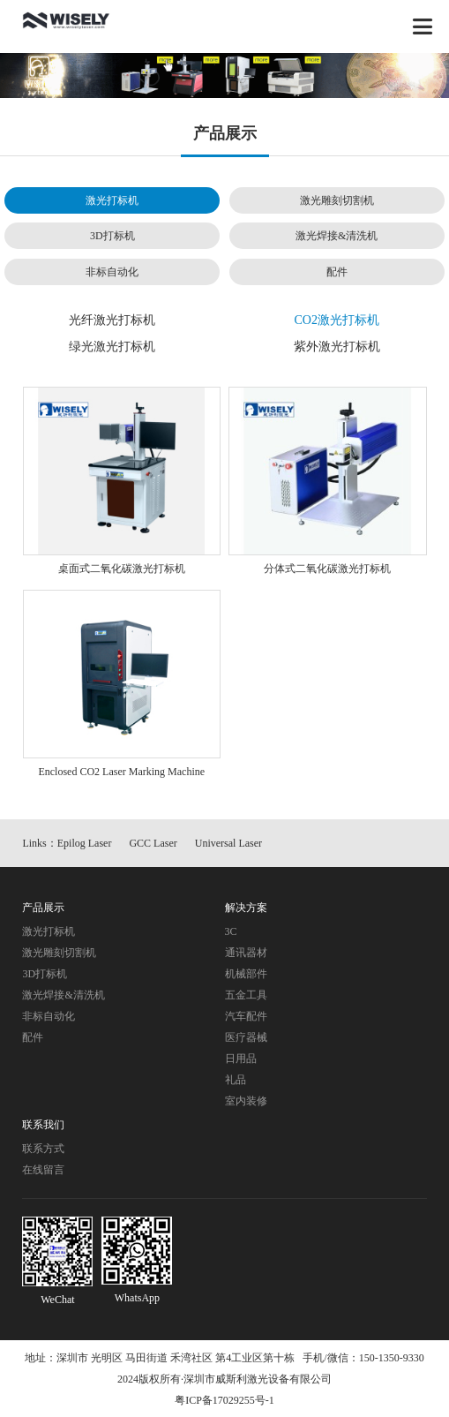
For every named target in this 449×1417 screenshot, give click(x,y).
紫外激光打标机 (337, 346)
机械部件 (246, 974)
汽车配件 (246, 1016)
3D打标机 (112, 236)
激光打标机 (112, 200)
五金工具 (246, 995)
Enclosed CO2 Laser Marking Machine (121, 771)
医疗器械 (246, 1037)
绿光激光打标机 (112, 346)
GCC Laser (152, 843)
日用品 (241, 1058)
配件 (337, 272)
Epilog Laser (84, 843)
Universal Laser (228, 843)
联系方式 (43, 1148)
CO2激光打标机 (337, 320)
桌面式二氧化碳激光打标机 (121, 568)
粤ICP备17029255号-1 (224, 1400)
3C (231, 931)
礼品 (235, 1080)
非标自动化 (112, 272)
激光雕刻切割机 (337, 200)
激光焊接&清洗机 (337, 236)
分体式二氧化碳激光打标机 (327, 568)
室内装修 (246, 1101)
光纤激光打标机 (112, 320)
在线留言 (43, 1170)
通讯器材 (246, 952)
